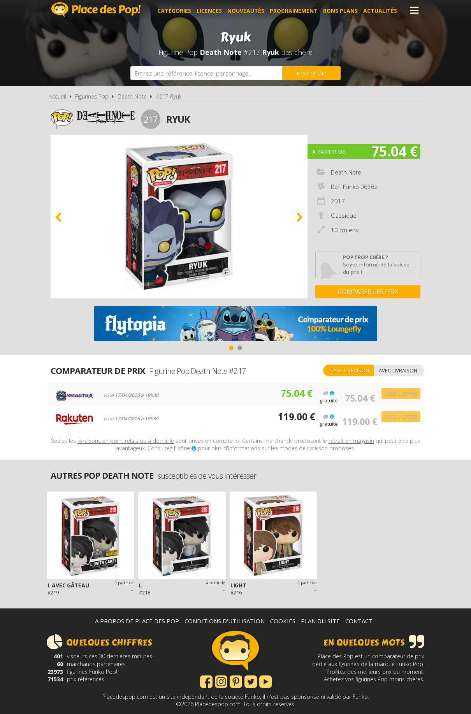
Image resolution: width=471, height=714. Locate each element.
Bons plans (341, 10)
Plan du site (320, 621)
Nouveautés (246, 10)
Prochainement (295, 10)
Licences (210, 10)
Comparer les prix (368, 291)
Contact (359, 621)
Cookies (282, 621)
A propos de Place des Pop (137, 621)
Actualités (381, 10)
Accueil (57, 96)
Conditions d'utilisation (225, 621)
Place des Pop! (96, 10)
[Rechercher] (311, 73)
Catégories (175, 10)
